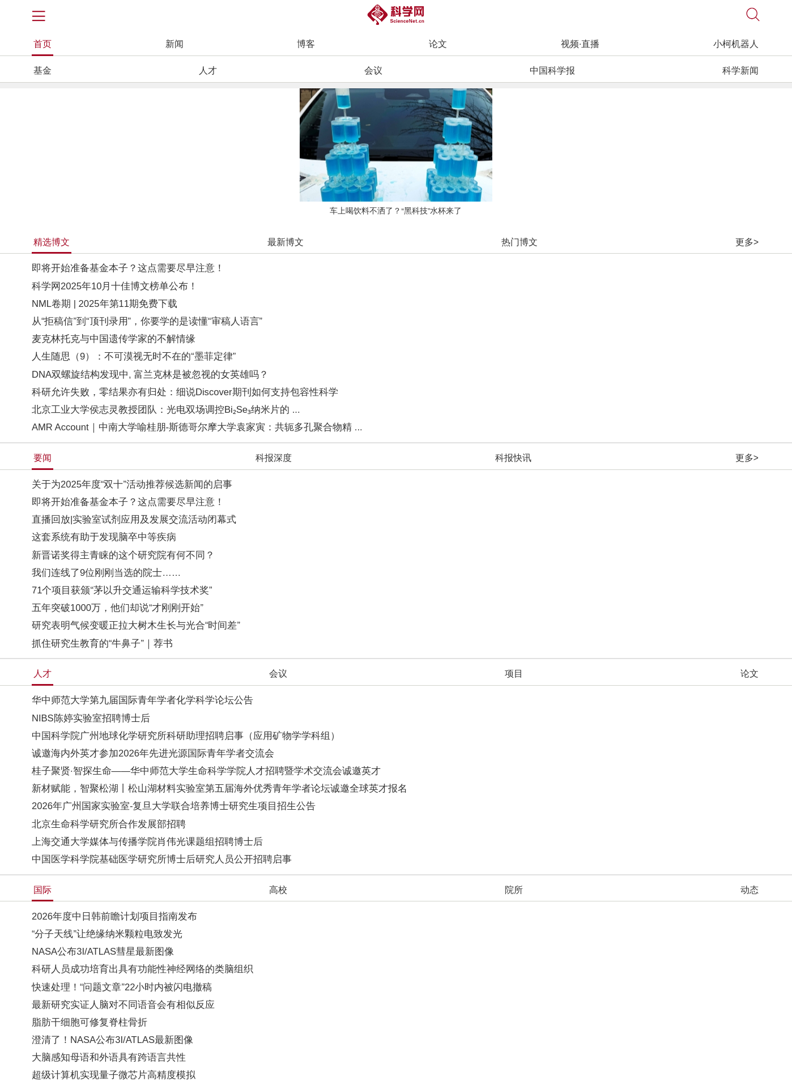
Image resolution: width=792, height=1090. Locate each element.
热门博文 (519, 242)
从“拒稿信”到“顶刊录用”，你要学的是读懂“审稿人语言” (147, 321)
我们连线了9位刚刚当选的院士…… (106, 572)
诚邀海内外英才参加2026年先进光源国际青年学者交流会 (153, 753)
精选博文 (51, 242)
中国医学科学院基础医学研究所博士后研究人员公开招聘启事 (162, 859)
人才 (208, 70)
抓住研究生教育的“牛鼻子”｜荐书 (102, 643)
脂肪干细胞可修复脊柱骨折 (89, 1022)
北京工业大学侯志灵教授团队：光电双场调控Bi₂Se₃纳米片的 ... (166, 409)
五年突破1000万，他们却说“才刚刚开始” (117, 607)
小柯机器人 (736, 44)
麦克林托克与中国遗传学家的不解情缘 (113, 339)
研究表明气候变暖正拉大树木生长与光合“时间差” (136, 625)
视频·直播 (580, 44)
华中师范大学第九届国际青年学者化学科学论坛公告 (142, 700)
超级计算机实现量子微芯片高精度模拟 (113, 1075)
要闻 (42, 458)
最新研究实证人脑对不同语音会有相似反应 (123, 1004)
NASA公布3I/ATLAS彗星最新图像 (103, 951)
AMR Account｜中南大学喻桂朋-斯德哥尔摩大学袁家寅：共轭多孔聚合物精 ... (197, 427)
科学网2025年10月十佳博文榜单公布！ (115, 286)
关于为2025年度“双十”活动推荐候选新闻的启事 (132, 484)
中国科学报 (552, 70)
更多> (747, 242)
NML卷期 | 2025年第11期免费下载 (104, 303)
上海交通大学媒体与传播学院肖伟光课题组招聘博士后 (147, 841)
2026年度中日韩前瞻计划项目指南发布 (114, 916)
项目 (514, 673)
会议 (373, 70)
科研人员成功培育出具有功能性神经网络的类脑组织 (142, 969)
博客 (306, 44)
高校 (278, 890)
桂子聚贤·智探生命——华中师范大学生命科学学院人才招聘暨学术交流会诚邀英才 (206, 771)
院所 (514, 890)
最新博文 (285, 242)
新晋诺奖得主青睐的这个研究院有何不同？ (123, 555)
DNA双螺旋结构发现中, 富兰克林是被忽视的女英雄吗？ (150, 374)
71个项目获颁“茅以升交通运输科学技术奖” (122, 590)
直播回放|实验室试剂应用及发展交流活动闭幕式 (134, 519)
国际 (42, 890)
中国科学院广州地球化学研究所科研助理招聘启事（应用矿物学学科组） (186, 735)
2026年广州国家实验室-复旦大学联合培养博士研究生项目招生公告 (174, 806)
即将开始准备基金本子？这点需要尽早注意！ (128, 268)
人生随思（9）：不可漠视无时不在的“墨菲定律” (134, 356)
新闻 (174, 44)
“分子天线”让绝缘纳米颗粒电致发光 (107, 934)
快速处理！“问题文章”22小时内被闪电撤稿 (122, 987)
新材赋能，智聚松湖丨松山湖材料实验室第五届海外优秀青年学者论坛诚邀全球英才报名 (219, 788)
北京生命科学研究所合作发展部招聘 (109, 824)
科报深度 (274, 458)
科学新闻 (740, 70)
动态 (749, 890)
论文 (438, 44)
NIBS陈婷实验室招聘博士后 (91, 718)
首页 (42, 44)
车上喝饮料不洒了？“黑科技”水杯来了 (396, 211)
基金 (42, 70)
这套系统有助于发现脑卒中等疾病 (104, 537)
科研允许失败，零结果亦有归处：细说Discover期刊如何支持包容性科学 (185, 392)
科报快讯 (513, 458)
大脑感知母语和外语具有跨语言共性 (109, 1057)
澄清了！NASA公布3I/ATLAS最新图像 (112, 1040)
